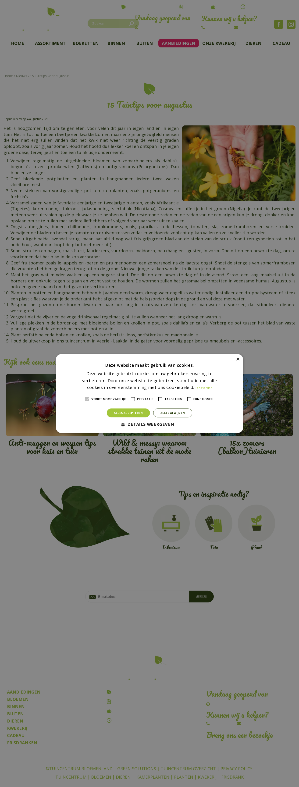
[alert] (149, 393)
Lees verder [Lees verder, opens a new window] (204, 388)
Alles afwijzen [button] (172, 413)
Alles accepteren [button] (128, 413)
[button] (149, 424)
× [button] (237, 359)
